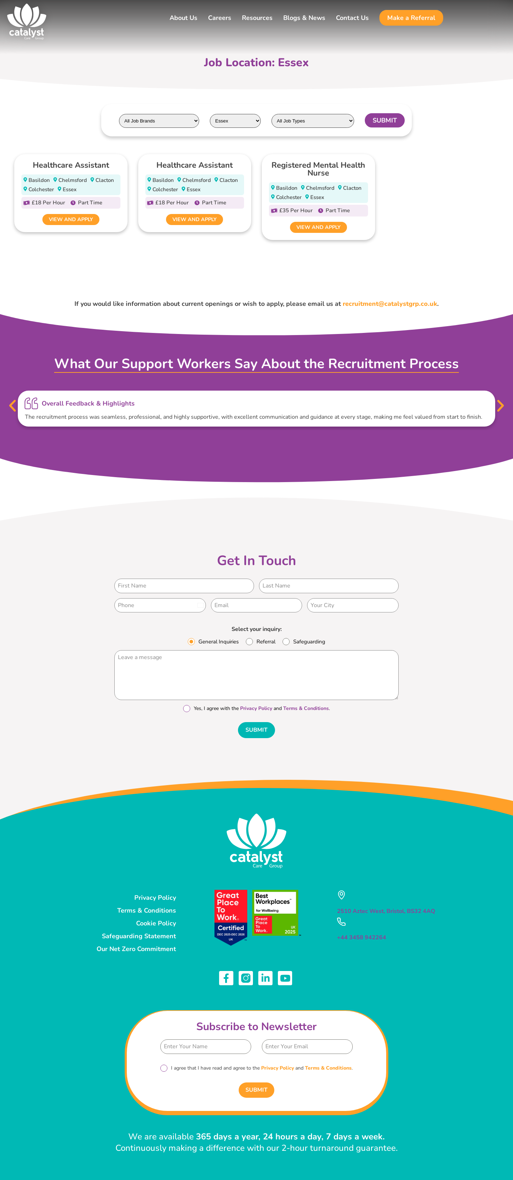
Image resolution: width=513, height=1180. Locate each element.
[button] (12, 407)
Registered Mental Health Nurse (318, 169)
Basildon (39, 180)
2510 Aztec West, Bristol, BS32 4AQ (386, 910)
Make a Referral (411, 18)
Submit (256, 731)
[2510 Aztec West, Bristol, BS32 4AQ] (341, 893)
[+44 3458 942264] (341, 920)
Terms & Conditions (306, 709)
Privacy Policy (256, 709)
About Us (183, 18)
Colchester (41, 189)
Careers (219, 18)
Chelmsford (72, 180)
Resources (257, 18)
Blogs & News (304, 18)
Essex (70, 189)
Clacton (104, 180)
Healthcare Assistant (71, 165)
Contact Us (352, 18)
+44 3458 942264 (361, 935)
